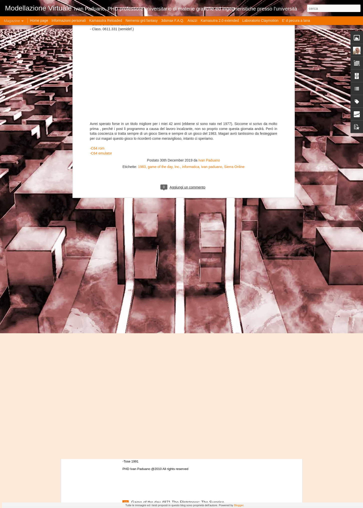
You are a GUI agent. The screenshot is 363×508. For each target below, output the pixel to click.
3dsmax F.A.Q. (172, 20)
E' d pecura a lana (296, 20)
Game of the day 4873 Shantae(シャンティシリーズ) (178, 389)
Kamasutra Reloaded (105, 20)
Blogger (238, 505)
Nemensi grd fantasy (142, 20)
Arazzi (192, 20)
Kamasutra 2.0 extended (220, 20)
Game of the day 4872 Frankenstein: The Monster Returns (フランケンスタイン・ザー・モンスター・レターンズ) (177, 451)
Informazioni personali (68, 20)
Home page (39, 20)
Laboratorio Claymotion (260, 20)
